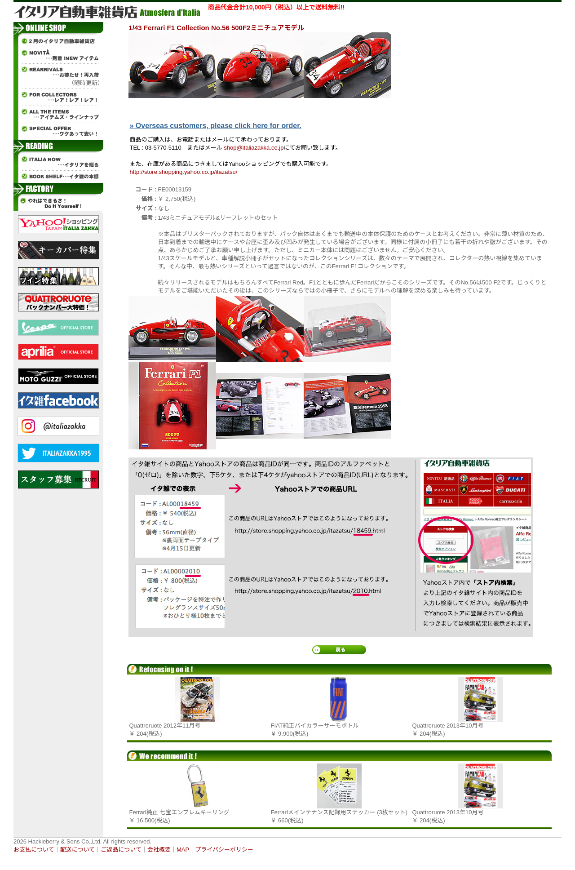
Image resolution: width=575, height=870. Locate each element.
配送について (77, 849)
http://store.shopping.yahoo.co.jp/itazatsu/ (184, 172)
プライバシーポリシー (224, 849)
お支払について (33, 849)
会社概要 (159, 849)
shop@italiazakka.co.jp (253, 147)
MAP (183, 849)
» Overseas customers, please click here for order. (215, 125)
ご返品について (121, 849)
